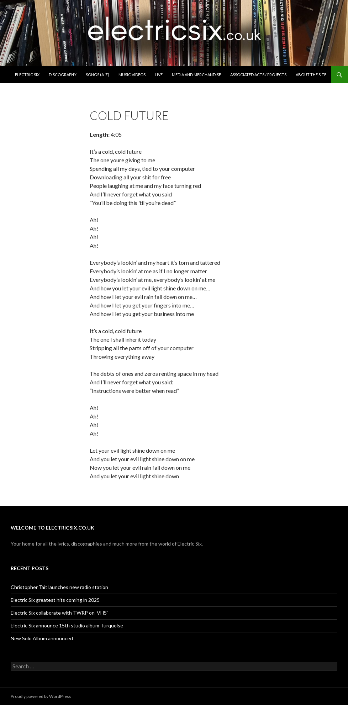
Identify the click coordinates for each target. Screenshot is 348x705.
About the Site (311, 74)
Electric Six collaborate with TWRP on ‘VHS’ (59, 613)
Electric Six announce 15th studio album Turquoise (67, 625)
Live (159, 74)
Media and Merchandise (196, 74)
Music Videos (132, 74)
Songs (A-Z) (97, 74)
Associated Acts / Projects (258, 74)
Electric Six (27, 74)
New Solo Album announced (42, 638)
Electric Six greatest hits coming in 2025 (55, 600)
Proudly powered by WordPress (41, 696)
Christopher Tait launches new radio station (59, 587)
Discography (63, 74)
